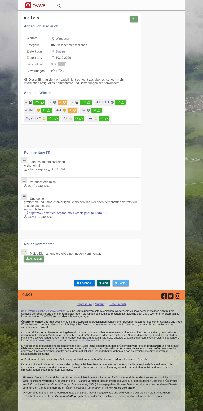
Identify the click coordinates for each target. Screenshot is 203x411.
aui (91, 118)
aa (84, 110)
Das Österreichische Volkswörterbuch (43, 310)
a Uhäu (30, 110)
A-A (59, 110)
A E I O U (102, 102)
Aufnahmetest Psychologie (45, 340)
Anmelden (34, 258)
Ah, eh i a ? (33, 118)
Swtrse (60, 51)
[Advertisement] (81, 138)
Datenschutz (117, 304)
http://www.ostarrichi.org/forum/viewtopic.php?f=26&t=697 (66, 213)
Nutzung (100, 304)
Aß (66, 118)
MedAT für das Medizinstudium (91, 340)
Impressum (84, 304)
